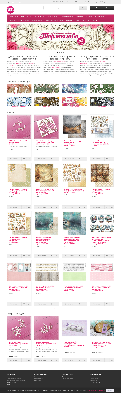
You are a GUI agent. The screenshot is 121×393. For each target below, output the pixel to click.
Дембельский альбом (46, 94)
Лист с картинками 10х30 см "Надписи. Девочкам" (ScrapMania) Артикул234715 (101, 288)
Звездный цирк (74, 106)
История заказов (94, 379)
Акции (8, 384)
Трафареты (79, 16)
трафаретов (10, 65)
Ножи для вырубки (100, 16)
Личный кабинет (94, 377)
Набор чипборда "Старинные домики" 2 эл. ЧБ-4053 (46, 343)
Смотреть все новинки (60, 309)
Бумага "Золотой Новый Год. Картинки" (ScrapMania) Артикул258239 (18, 240)
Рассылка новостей (95, 382)
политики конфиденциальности (96, 390)
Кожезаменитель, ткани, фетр (54, 20)
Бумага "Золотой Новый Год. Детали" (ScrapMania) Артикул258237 (74, 190)
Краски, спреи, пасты (37, 20)
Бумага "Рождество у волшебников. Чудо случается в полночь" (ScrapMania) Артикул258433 (72, 241)
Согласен (109, 390)
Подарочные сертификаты (69, 377)
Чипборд (29, 16)
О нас (8, 377)
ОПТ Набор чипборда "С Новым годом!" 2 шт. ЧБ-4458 (18, 142)
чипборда (18, 63)
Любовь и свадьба (19, 94)
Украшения (88, 16)
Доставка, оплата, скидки (14, 379)
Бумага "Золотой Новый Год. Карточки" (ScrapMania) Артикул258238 (101, 191)
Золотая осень (46, 106)
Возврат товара (38, 379)
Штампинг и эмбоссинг (66, 16)
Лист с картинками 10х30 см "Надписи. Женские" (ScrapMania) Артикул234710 (73, 288)
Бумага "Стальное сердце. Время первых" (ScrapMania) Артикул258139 (74, 143)
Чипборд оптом (39, 16)
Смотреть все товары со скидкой (60, 365)
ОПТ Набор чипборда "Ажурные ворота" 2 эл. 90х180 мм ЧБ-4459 (45, 142)
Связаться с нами (39, 377)
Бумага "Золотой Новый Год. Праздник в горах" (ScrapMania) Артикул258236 (45, 191)
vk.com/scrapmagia (59, 62)
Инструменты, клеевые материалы (19, 20)
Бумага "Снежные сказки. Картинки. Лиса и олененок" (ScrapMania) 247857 (101, 143)
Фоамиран (69, 20)
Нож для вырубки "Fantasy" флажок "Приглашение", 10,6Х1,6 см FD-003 (74, 344)
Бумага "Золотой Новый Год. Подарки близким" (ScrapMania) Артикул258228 (18, 191)
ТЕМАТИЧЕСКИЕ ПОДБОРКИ (89, 20)
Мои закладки (93, 380)
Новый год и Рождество (19, 106)
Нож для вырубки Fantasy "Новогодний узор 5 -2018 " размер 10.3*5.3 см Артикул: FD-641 (102, 344)
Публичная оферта (12, 382)
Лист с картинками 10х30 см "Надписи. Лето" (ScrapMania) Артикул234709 (45, 288)
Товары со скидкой (67, 379)
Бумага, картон (14, 16)
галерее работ (56, 67)
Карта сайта (37, 380)
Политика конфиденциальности (16, 380)
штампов (31, 63)
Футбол (102, 94)
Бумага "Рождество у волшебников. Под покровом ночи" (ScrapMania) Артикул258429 (44, 241)
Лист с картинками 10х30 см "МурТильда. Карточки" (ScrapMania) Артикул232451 (19, 288)
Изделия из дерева (52, 16)
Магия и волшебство (74, 94)
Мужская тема (102, 106)
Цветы (22, 16)
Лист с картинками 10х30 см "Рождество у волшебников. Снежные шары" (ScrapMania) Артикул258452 (101, 241)
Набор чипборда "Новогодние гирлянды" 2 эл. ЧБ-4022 (18, 343)
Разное (77, 20)
